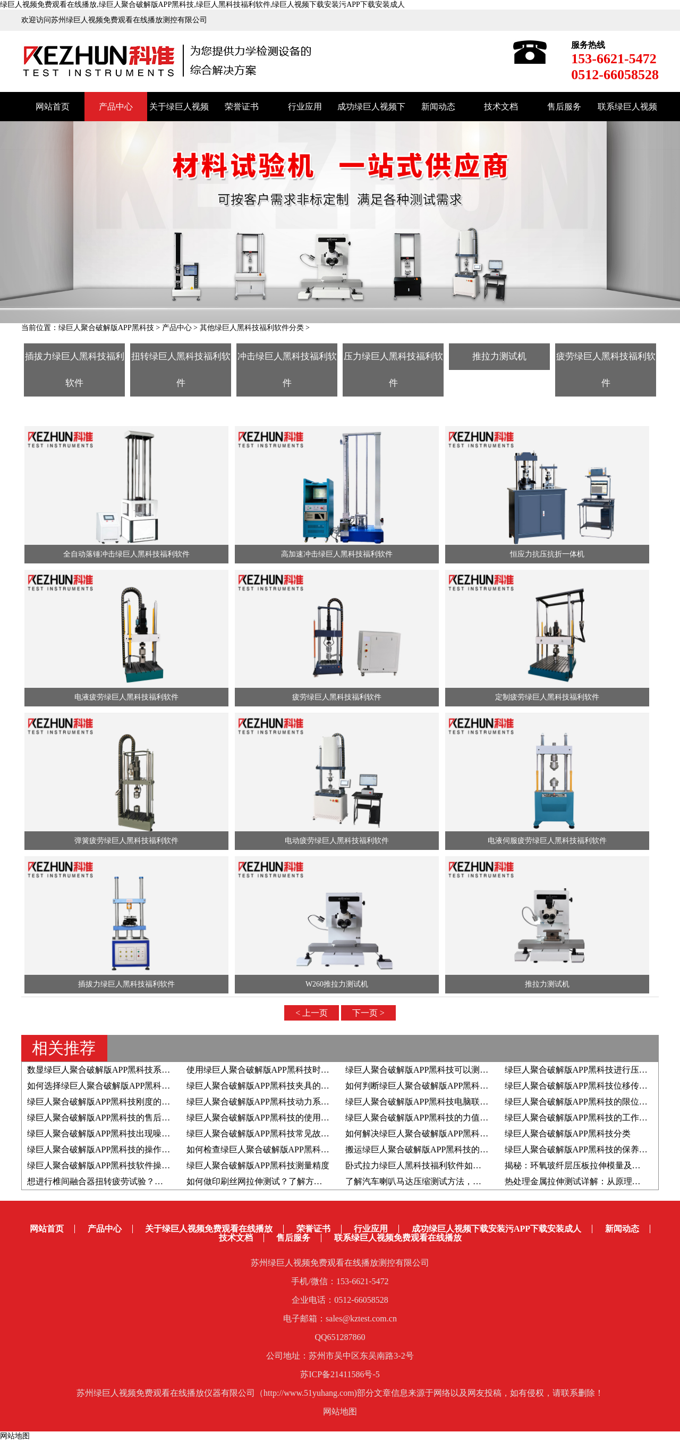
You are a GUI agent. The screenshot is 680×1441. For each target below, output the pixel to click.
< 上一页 (311, 1012)
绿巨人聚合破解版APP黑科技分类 (568, 1133)
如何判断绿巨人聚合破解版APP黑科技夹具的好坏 (438, 1085)
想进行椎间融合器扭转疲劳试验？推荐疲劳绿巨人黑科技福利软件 (150, 1181)
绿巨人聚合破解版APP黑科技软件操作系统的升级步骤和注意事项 (149, 1165)
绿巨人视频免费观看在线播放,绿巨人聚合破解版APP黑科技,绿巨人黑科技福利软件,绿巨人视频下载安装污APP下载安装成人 (202, 5)
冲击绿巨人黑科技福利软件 (287, 369)
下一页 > (368, 1012)
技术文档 (501, 106)
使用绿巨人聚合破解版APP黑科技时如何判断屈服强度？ (291, 1069)
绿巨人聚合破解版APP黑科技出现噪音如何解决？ (119, 1133)
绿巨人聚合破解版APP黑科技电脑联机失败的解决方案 (446, 1101)
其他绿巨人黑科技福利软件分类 (252, 328)
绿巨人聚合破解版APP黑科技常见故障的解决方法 (279, 1133)
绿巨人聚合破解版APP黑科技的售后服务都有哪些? (121, 1117)
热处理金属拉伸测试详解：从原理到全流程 (585, 1181)
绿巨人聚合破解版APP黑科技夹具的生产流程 (270, 1085)
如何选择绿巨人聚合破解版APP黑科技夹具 (107, 1085)
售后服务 (564, 106)
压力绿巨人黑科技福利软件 (393, 369)
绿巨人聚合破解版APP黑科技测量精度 (257, 1165)
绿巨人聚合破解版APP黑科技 (106, 328)
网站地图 (340, 1411)
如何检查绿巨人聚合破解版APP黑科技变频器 (270, 1149)
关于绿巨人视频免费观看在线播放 (209, 1228)
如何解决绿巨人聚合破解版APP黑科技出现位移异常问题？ (455, 1133)
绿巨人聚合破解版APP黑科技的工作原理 (580, 1117)
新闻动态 (438, 106)
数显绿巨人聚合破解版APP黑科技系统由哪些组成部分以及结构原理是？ (162, 1069)
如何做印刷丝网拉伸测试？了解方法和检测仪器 (275, 1181)
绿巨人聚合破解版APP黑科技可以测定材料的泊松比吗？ (450, 1069)
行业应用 (305, 106)
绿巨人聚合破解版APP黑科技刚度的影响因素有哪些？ (128, 1101)
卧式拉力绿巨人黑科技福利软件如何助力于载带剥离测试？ (455, 1165)
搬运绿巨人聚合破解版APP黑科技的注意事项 (429, 1149)
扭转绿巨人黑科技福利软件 (181, 369)
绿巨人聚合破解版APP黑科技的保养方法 (580, 1149)
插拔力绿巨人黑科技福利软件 (74, 369)
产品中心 (116, 106)
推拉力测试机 (499, 356)
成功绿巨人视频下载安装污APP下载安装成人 (496, 1228)
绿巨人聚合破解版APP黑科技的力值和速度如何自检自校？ (455, 1117)
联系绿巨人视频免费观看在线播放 (398, 1237)
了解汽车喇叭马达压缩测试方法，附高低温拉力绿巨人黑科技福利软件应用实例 (494, 1181)
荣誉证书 (242, 106)
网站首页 (53, 106)
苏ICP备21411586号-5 (340, 1374)
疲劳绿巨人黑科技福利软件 (606, 369)
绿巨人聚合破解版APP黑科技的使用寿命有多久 (274, 1117)
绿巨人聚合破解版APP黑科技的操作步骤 (102, 1149)
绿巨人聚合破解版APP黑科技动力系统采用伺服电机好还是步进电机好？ (321, 1101)
